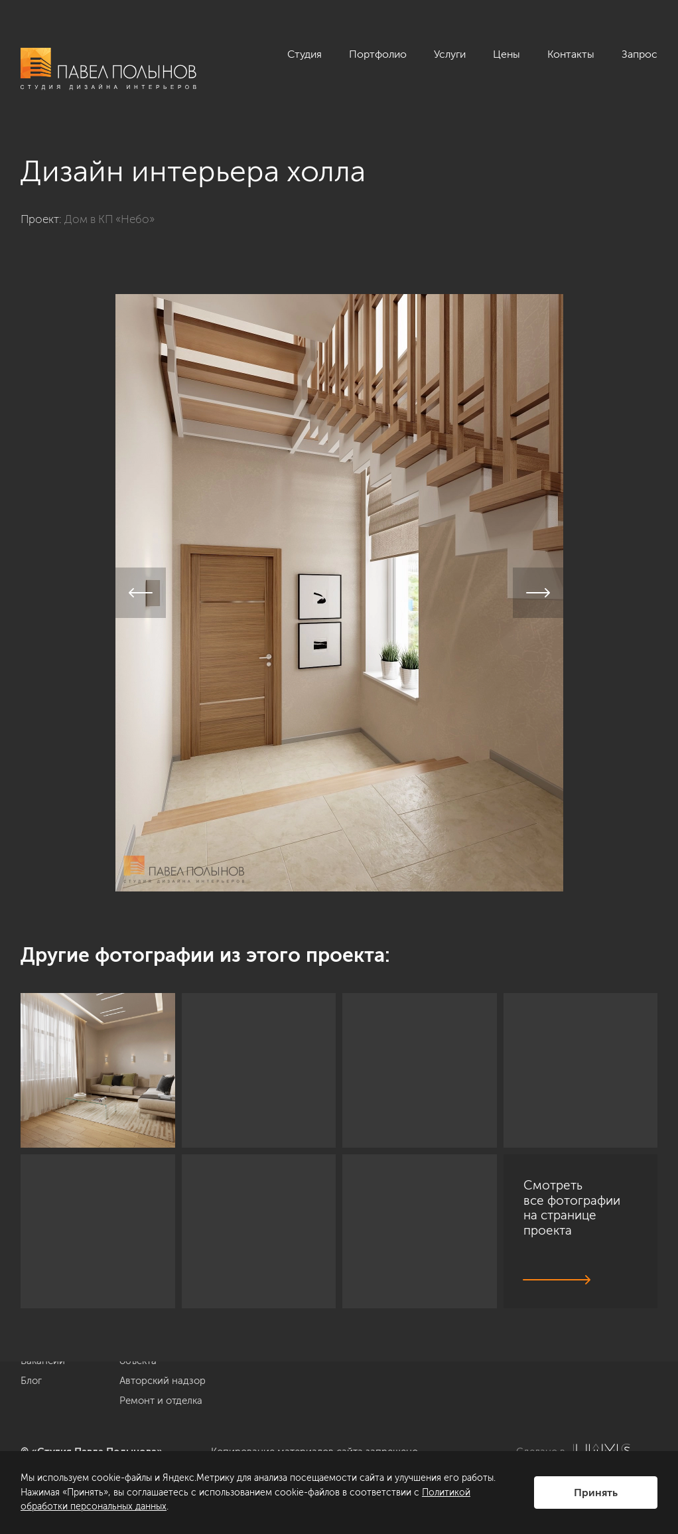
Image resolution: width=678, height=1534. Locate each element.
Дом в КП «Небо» (109, 219)
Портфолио (378, 54)
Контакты (570, 54)
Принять (596, 1492)
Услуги (450, 54)
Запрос (639, 54)
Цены (506, 54)
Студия (304, 54)
